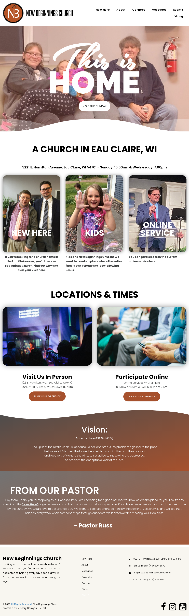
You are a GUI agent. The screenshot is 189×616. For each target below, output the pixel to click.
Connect (138, 10)
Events (178, 10)
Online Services (133, 384)
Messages (159, 10)
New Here (103, 10)
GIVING (85, 595)
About (120, 10)
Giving (178, 16)
